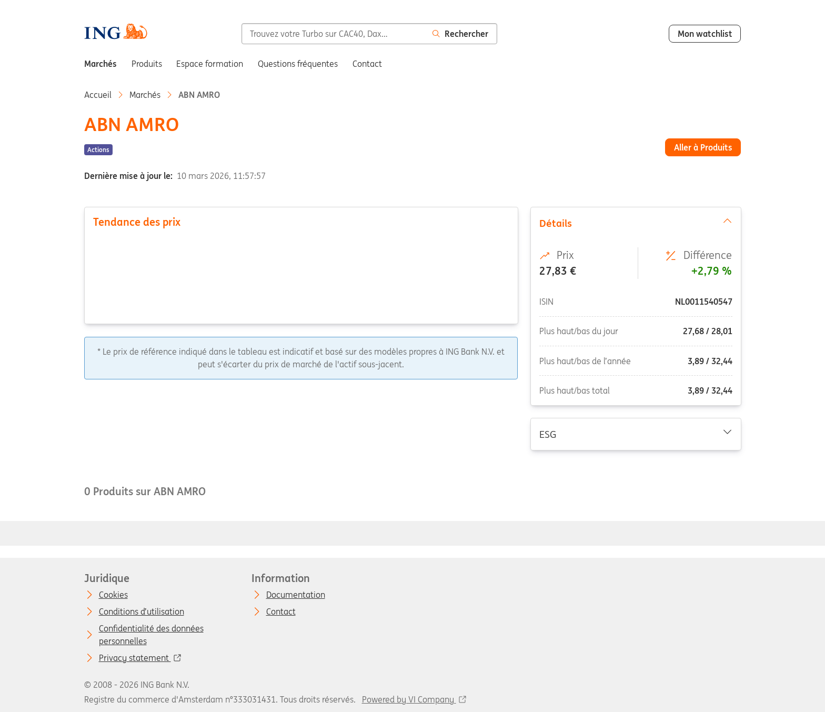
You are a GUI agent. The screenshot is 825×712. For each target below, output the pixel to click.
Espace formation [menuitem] (209, 63)
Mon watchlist (705, 33)
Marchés (144, 94)
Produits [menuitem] (147, 63)
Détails (635, 222)
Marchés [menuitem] (100, 63)
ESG (635, 433)
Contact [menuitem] (367, 63)
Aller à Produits (703, 147)
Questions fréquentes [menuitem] (298, 63)
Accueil (98, 94)
